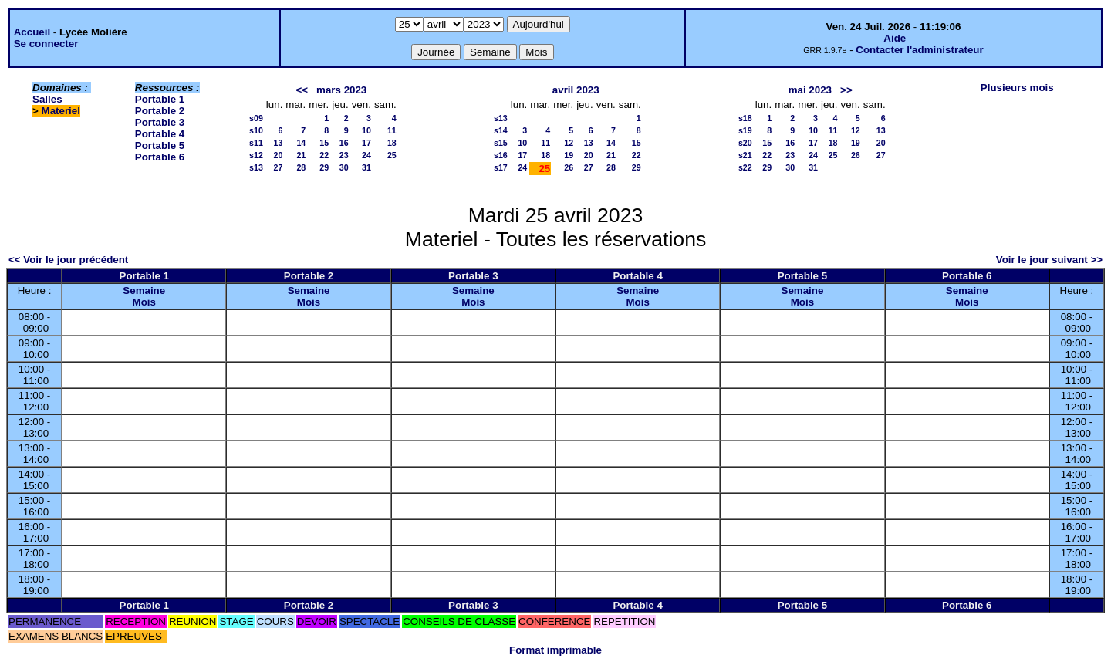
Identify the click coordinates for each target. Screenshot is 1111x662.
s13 (256, 167)
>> (846, 90)
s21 (745, 155)
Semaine (144, 290)
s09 (256, 118)
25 (392, 155)
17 (366, 142)
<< (301, 90)
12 (568, 142)
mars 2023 (341, 90)
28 (301, 167)
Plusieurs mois (1017, 87)
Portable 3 (159, 122)
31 (366, 167)
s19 (745, 130)
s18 (745, 118)
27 (278, 167)
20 (278, 155)
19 (568, 155)
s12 (256, 155)
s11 (256, 142)
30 (344, 167)
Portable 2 (159, 111)
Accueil (32, 32)
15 (324, 142)
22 (324, 155)
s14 (501, 130)
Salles (47, 99)
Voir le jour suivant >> (1049, 259)
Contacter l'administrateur (919, 50)
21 (301, 155)
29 (324, 167)
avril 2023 (575, 90)
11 (392, 130)
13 (278, 142)
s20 (745, 142)
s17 (501, 167)
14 (301, 142)
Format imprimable (555, 650)
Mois (144, 302)
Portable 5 (159, 145)
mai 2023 (810, 90)
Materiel (61, 111)
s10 (256, 130)
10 (366, 130)
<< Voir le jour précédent (68, 259)
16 (344, 142)
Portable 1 (159, 99)
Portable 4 (159, 134)
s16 (501, 155)
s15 (501, 142)
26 (568, 167)
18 (392, 142)
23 (344, 155)
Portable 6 (159, 157)
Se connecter (46, 43)
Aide (894, 38)
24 (366, 155)
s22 (745, 167)
